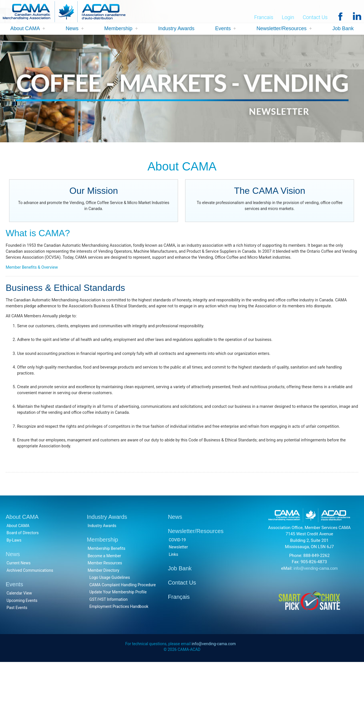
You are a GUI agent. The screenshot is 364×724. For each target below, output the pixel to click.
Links (173, 615)
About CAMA (25, 29)
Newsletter (178, 608)
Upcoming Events (22, 661)
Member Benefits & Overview (35, 280)
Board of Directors (23, 593)
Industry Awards (176, 29)
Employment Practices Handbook (118, 667)
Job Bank (343, 29)
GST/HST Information (108, 660)
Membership (118, 29)
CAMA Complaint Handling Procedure (122, 645)
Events (223, 29)
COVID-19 (177, 600)
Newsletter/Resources (282, 29)
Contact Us (315, 17)
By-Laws (14, 600)
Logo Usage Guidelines (109, 638)
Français (179, 658)
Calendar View (19, 654)
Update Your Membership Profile (117, 653)
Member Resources (105, 624)
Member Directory (103, 631)
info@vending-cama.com (315, 629)
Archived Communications (30, 631)
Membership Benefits (106, 609)
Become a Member (104, 616)
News (72, 29)
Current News (19, 624)
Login (288, 17)
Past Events (17, 668)
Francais (263, 17)
